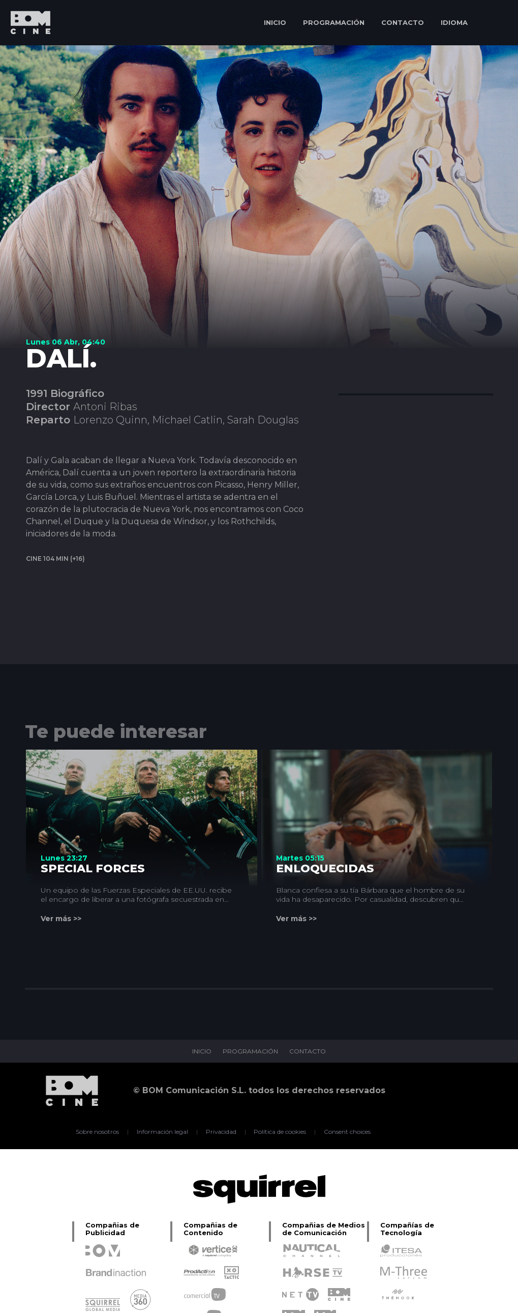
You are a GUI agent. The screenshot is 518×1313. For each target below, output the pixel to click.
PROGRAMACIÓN (333, 22)
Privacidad (220, 1131)
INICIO (275, 22)
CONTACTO (402, 22)
